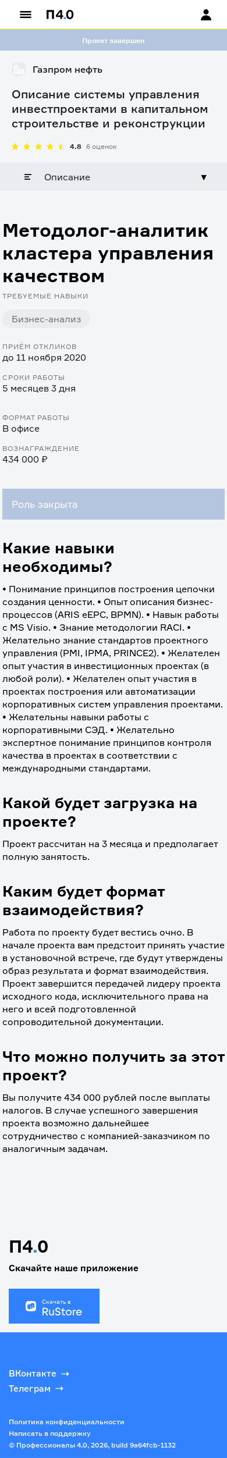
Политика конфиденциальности (67, 1421)
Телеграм (37, 1388)
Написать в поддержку (50, 1433)
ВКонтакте (40, 1373)
